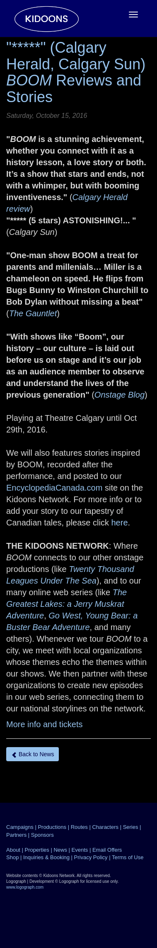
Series (130, 827)
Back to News (32, 754)
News (60, 850)
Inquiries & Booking (46, 857)
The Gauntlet (33, 313)
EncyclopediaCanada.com (54, 487)
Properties (37, 850)
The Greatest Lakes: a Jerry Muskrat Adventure (66, 604)
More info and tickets (44, 724)
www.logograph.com (24, 887)
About (13, 850)
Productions (52, 827)
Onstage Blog (119, 394)
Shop (12, 857)
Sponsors (42, 835)
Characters (105, 827)
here (118, 522)
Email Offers (107, 850)
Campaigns (20, 827)
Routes (79, 827)
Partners (16, 835)
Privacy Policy (91, 857)
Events (80, 850)
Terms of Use (128, 857)
